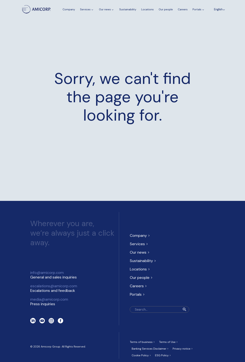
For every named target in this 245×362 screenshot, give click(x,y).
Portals (199, 9)
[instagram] (51, 320)
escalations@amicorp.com (53, 285)
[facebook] (60, 320)
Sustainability (127, 9)
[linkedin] (33, 320)
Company (69, 9)
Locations (147, 9)
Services (87, 9)
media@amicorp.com (49, 299)
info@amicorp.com (47, 272)
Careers (183, 9)
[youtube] (42, 320)
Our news (106, 9)
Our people (166, 9)
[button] (184, 309)
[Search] (159, 309)
